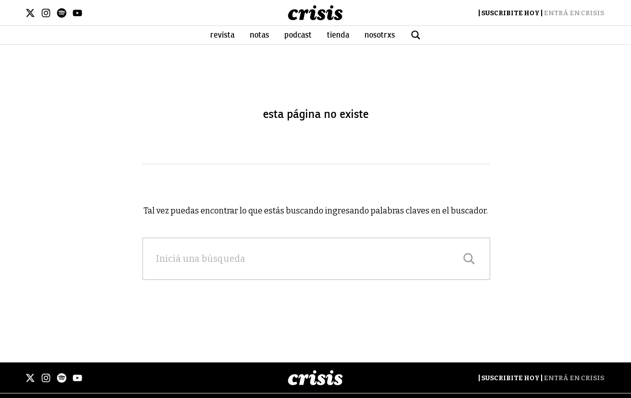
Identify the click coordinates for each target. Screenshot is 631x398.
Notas (259, 35)
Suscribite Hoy (510, 13)
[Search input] (306, 258)
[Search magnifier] (469, 258)
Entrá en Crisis (574, 13)
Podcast (298, 35)
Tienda (338, 35)
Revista (222, 35)
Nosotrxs (379, 35)
